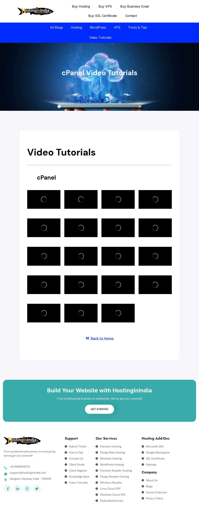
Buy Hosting (81, 6)
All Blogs (56, 27)
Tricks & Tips (137, 27)
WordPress (98, 27)
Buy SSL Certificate (102, 16)
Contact (131, 16)
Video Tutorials (100, 37)
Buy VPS (105, 6)
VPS (117, 27)
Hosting (76, 27)
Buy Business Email (134, 6)
